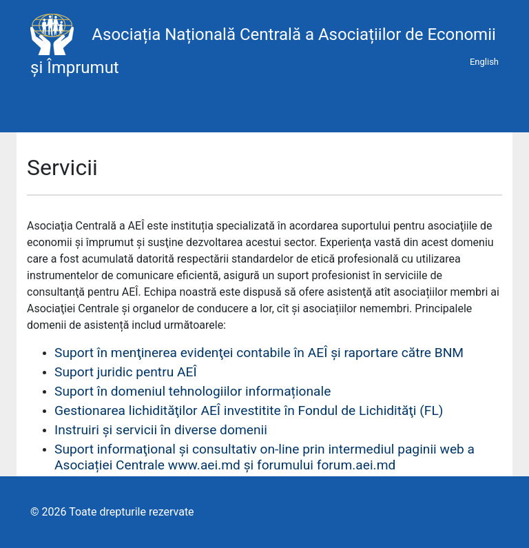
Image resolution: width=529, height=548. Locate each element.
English (484, 62)
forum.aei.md (356, 465)
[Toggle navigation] (36, 113)
